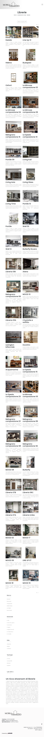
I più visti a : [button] (10, 672)
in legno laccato (10, 629)
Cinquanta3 (9, 603)
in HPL (8, 620)
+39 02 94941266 (10, 719)
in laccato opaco (10, 622)
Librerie (28, 15)
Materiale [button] (10, 617)
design (8, 646)
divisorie (8, 663)
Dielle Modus (9, 605)
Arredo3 (8, 599)
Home (15, 15)
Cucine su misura (14, 721)
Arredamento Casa (22, 15)
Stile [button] (8, 640)
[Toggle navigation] (42, 4)
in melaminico (10, 631)
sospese (8, 665)
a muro (8, 658)
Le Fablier (9, 608)
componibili (9, 661)
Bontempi (9, 601)
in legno (8, 627)
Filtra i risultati (22, 22)
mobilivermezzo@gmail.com (11, 720)
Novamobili (9, 610)
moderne (9, 648)
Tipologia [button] (10, 655)
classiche (9, 644)
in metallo (9, 634)
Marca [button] (9, 595)
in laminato (9, 625)
